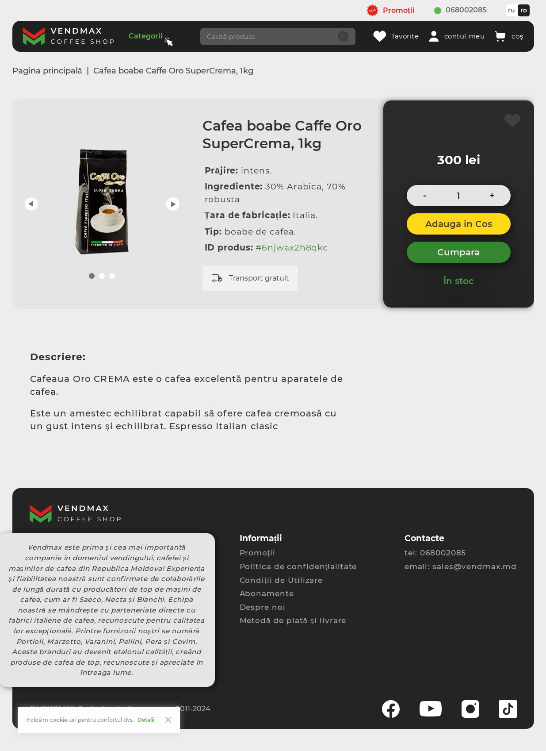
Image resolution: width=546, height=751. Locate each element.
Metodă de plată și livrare (293, 620)
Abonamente (267, 593)
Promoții (257, 552)
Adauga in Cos (458, 224)
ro (523, 10)
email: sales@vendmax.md (461, 566)
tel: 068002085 (435, 552)
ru (511, 10)
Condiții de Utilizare (281, 580)
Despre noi (263, 607)
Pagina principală (47, 71)
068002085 (466, 10)
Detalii (145, 719)
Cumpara (458, 252)
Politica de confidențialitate (298, 566)
